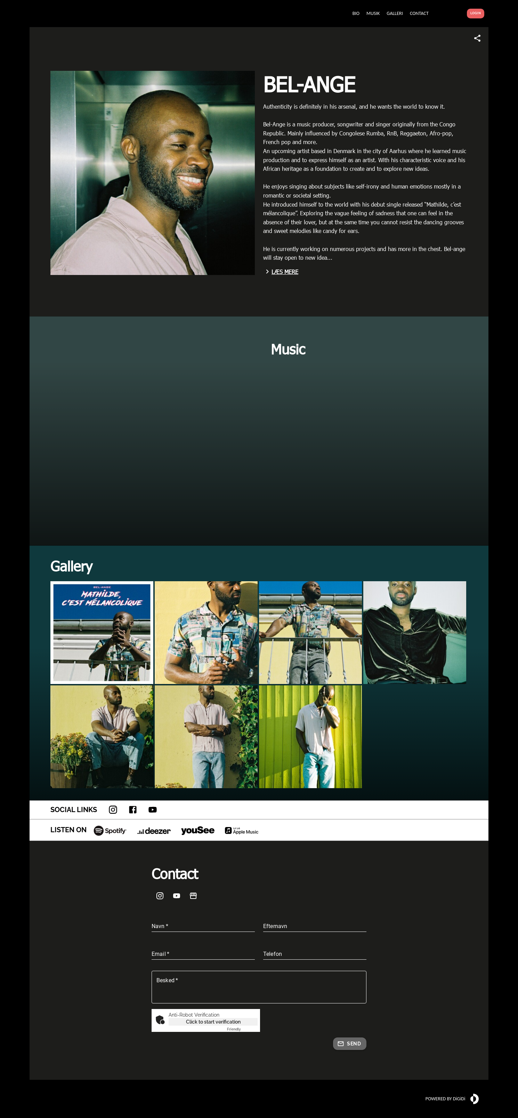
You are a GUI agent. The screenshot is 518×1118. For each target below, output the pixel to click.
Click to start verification (213, 1022)
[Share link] (477, 38)
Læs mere (280, 271)
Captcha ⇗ (242, 1029)
